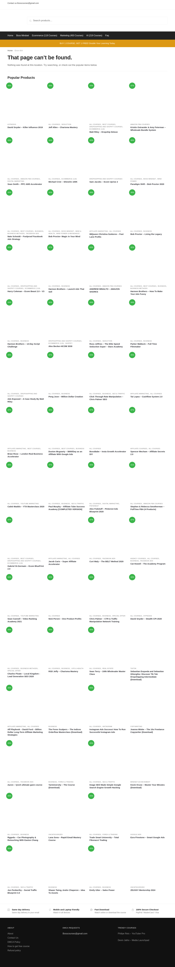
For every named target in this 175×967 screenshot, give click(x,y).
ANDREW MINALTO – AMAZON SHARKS (104, 290)
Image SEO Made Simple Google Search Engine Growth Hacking (105, 786)
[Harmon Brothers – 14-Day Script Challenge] (26, 319)
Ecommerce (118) (97, 129)
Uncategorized (56, 834)
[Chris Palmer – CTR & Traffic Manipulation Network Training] (107, 593)
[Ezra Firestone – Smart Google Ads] (148, 812)
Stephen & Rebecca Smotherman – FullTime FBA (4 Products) (147, 507)
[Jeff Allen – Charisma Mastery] (67, 102)
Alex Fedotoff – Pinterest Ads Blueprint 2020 (103, 510)
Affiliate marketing (98, 231)
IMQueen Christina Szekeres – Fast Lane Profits (106, 235)
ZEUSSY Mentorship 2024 (142, 890)
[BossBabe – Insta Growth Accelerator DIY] (107, 426)
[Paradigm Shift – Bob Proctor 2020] (148, 157)
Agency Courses (138, 558)
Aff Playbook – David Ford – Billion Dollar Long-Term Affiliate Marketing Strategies (25, 732)
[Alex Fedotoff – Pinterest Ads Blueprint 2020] (107, 481)
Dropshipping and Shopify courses (105, 126)
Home (10, 50)
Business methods (16, 233)
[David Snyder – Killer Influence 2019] (26, 102)
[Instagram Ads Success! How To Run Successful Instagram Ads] (107, 704)
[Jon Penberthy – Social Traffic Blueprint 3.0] (26, 865)
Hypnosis (12, 124)
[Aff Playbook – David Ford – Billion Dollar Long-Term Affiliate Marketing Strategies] (26, 704)
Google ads (135, 834)
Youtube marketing (30, 503)
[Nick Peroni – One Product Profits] (67, 593)
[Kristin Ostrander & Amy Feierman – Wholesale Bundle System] (148, 102)
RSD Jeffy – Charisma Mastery (63, 671)
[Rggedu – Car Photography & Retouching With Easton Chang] (26, 812)
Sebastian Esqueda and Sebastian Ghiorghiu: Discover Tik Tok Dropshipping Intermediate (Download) (147, 675)
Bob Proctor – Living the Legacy (146, 234)
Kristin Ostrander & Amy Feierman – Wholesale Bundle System (148, 128)
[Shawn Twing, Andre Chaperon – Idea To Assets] (67, 865)
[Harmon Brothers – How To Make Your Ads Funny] (148, 264)
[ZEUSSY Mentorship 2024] (148, 865)
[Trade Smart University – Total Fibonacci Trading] (107, 812)
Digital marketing (16, 181)
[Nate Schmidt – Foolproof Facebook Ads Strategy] (26, 209)
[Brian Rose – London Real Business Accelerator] (26, 426)
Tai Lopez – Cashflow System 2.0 (146, 396)
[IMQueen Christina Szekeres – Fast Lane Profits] (107, 209)
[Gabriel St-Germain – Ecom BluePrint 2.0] (26, 536)
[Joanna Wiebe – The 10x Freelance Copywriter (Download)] (148, 704)
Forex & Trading (66, 782)
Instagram (107, 726)
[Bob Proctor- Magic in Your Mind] (67, 209)
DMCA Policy (14, 942)
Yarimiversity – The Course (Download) (62, 786)
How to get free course (19, 946)
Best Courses (108, 124)
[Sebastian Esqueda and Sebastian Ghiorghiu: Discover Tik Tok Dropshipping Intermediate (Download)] (148, 646)
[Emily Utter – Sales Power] (107, 865)
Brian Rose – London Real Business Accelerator (25, 455)
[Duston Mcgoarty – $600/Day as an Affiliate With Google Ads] (67, 426)
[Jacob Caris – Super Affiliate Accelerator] (67, 536)
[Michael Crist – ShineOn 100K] (67, 157)
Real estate (107, 668)
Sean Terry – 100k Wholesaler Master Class (107, 672)
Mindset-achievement (140, 782)
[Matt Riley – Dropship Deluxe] (107, 102)
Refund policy (14, 950)
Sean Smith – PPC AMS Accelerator (25, 184)
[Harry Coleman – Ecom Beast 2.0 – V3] (26, 264)
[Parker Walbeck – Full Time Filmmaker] (148, 319)
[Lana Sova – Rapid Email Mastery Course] (67, 812)
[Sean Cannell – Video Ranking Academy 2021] (26, 593)
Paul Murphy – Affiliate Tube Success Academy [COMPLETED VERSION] (67, 507)
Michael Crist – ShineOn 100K (63, 182)
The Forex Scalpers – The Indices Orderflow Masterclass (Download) (65, 730)
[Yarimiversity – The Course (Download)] (67, 759)
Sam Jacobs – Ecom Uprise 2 (103, 182)
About (10, 933)
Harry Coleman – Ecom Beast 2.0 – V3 (26, 291)
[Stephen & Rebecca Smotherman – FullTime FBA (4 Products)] (148, 481)
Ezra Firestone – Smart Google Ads (147, 837)
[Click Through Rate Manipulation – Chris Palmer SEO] (107, 371)
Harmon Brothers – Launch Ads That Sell (66, 290)
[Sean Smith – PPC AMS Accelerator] (26, 157)
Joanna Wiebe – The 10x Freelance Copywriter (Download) (147, 730)
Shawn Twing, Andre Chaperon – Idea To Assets (67, 891)
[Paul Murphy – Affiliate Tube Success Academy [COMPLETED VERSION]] (67, 481)
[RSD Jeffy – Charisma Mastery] (67, 646)
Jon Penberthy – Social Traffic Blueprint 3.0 (22, 891)
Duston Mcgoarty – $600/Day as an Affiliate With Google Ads (65, 452)
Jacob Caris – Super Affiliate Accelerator (62, 562)
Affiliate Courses (138, 448)
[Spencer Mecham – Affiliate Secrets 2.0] (148, 426)
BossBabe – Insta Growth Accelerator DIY (107, 452)
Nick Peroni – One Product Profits (65, 619)
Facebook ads (32, 233)
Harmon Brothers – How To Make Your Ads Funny (146, 292)
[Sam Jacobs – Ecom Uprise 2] (107, 157)
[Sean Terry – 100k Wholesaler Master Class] (107, 646)
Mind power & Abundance (68, 233)
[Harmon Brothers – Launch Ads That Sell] (67, 264)
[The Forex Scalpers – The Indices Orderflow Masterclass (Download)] (67, 704)
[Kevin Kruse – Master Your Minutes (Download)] (148, 759)
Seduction (66, 124)
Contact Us (13, 938)
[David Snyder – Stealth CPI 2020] (148, 593)
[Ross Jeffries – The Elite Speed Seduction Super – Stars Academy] (107, 319)
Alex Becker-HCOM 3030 (60, 346)
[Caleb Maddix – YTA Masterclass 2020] (26, 481)
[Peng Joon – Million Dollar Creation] (67, 371)
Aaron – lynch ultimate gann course (25, 785)
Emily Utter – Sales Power (102, 890)
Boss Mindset (149, 179)
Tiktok (133, 668)
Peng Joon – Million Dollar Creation (66, 396)
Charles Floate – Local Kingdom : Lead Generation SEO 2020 (24, 675)
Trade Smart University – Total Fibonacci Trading (104, 838)
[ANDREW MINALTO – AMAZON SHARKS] (107, 264)
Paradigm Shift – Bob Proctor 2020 (147, 184)
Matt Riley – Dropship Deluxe (103, 132)
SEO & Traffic (118, 393)
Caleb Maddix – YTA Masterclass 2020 (26, 506)
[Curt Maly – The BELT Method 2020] (107, 536)
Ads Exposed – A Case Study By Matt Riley (26, 400)
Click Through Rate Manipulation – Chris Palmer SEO (106, 397)
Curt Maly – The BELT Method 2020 (106, 561)
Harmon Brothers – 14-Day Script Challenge (24, 345)
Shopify (68, 343)
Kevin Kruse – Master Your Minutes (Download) (147, 786)
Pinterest (94, 506)
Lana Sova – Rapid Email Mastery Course (65, 838)
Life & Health (77, 668)
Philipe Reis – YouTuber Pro (131, 933)
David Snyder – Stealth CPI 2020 (146, 619)
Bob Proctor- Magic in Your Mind (64, 236)
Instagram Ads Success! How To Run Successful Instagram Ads (107, 730)
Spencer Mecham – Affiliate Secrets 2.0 (147, 452)
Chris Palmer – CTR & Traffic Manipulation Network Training (104, 620)
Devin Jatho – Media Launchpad (133, 940)
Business (39, 231)
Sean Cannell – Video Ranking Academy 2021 (22, 620)
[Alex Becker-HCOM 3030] (67, 319)
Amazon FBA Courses (140, 124)
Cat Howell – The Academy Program (147, 564)
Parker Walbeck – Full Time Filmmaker (143, 345)
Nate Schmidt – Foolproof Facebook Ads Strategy (25, 237)
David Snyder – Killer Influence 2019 (25, 127)
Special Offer (119, 616)
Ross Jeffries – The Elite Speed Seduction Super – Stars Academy (106, 345)
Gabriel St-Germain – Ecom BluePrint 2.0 (26, 567)
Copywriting (136, 726)
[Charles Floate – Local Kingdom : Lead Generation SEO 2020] (26, 646)
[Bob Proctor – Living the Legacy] (148, 209)
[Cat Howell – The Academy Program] (148, 536)
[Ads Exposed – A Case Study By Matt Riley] (26, 371)
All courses (54, 124)
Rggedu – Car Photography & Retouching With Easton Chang (23, 838)
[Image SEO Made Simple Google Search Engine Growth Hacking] (107, 759)
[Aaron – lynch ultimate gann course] (26, 759)
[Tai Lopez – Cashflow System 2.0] (148, 371)
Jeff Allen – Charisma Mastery (63, 127)
